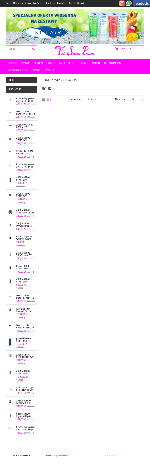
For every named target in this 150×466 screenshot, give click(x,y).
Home (47, 80)
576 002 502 (112, 455)
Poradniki (36, 70)
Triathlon (12, 62)
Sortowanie (76, 99)
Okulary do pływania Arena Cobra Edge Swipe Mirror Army (25, 430)
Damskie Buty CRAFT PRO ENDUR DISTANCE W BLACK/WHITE (25, 115)
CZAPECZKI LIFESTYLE (67, 62)
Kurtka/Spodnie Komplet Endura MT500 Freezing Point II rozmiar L (24, 312)
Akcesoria (66, 80)
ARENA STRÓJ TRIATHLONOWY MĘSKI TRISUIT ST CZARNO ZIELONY (25, 257)
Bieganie (51, 62)
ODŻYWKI (84, 62)
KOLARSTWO (38, 62)
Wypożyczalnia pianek (17, 70)
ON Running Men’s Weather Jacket (24, 238)
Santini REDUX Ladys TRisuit (22, 267)
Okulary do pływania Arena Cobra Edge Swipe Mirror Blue (25, 101)
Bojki (76, 80)
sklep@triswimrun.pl (60, 455)
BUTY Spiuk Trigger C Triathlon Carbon (25, 389)
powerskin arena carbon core (23, 339)
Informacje (49, 70)
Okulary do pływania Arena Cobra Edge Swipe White (25, 167)
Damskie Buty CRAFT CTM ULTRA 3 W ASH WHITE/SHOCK (25, 299)
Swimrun (96, 62)
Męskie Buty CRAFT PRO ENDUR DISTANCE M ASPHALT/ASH (25, 155)
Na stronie (120, 99)
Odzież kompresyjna (112, 62)
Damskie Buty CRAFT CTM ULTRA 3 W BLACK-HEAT (25, 328)
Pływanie (25, 62)
